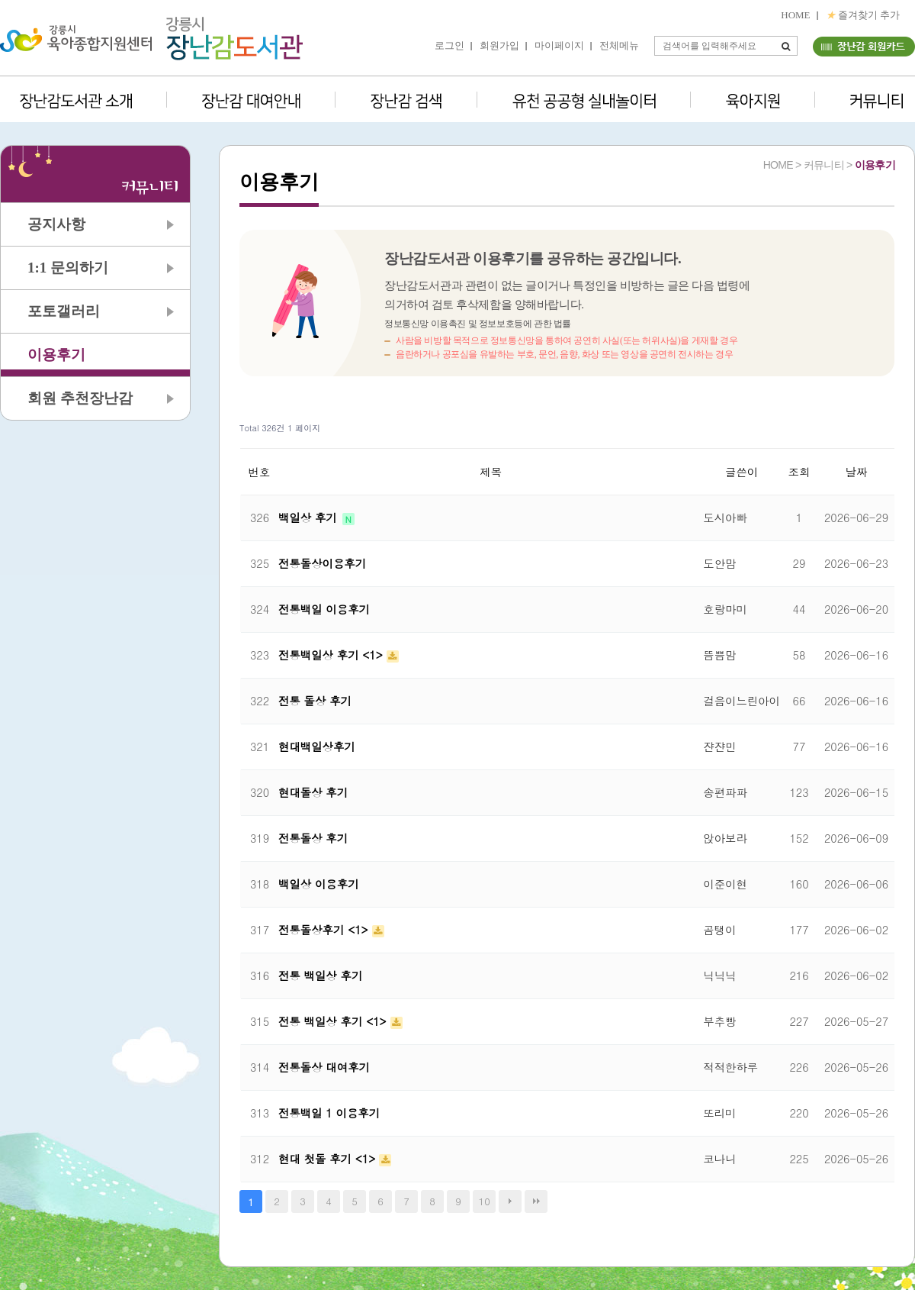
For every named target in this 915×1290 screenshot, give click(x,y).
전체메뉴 (619, 45)
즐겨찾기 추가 (863, 15)
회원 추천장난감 (80, 398)
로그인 (449, 45)
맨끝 (536, 1201)
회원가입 (499, 45)
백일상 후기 (309, 517)
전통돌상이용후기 (322, 563)
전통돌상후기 (313, 929)
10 (484, 1201)
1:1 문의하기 (67, 268)
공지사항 (56, 224)
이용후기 (56, 355)
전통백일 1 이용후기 (329, 1113)
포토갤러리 (63, 311)
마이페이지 (559, 45)
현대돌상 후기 (313, 792)
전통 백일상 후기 (320, 975)
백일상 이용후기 (318, 884)
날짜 (857, 471)
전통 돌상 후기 (315, 700)
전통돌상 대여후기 (324, 1067)
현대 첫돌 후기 (316, 1158)
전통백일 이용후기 (324, 609)
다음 (510, 1201)
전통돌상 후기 (313, 838)
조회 (799, 471)
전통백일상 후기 (320, 655)
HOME (795, 15)
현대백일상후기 (316, 746)
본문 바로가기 (0, 0)
